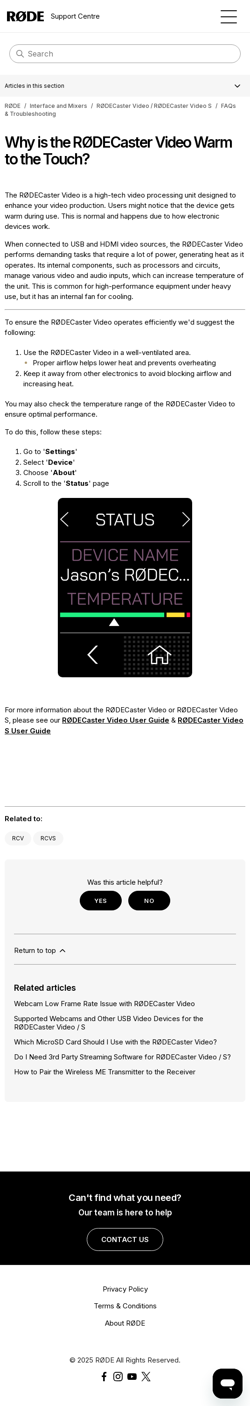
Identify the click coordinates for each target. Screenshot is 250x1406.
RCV (18, 838)
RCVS (48, 838)
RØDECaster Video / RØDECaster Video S (154, 105)
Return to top (40, 950)
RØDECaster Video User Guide (115, 720)
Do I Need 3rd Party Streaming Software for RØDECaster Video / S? (122, 1056)
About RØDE (125, 1323)
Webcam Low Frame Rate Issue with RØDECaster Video (104, 1003)
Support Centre (53, 16)
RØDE (13, 105)
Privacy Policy (125, 1289)
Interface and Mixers (58, 105)
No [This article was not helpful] (149, 900)
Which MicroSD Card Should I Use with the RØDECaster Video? (115, 1041)
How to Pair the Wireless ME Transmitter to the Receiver (104, 1071)
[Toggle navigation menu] (228, 16)
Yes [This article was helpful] (100, 900)
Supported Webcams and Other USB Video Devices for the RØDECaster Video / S (108, 1022)
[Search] (125, 53)
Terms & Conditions (125, 1305)
